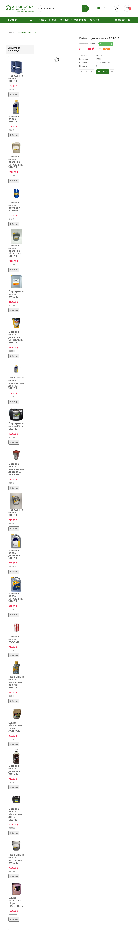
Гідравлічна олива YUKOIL (15, 78)
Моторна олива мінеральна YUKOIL (15, 597)
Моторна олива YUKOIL (13, 119)
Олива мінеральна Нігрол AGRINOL (15, 726)
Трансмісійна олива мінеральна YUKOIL (16, 858)
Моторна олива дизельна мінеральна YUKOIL (15, 162)
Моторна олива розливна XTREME (14, 206)
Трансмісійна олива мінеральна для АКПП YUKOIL (16, 682)
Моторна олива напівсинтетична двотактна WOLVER (18, 469)
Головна (10, 32)
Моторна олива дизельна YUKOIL (14, 554)
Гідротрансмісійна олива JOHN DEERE (19, 426)
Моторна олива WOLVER (13, 639)
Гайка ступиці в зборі (27, 32)
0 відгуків (92, 44)
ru (104, 8)
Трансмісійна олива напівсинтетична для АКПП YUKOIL (18, 383)
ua (98, 8)
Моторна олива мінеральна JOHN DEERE (15, 814)
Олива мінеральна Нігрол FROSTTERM (16, 902)
